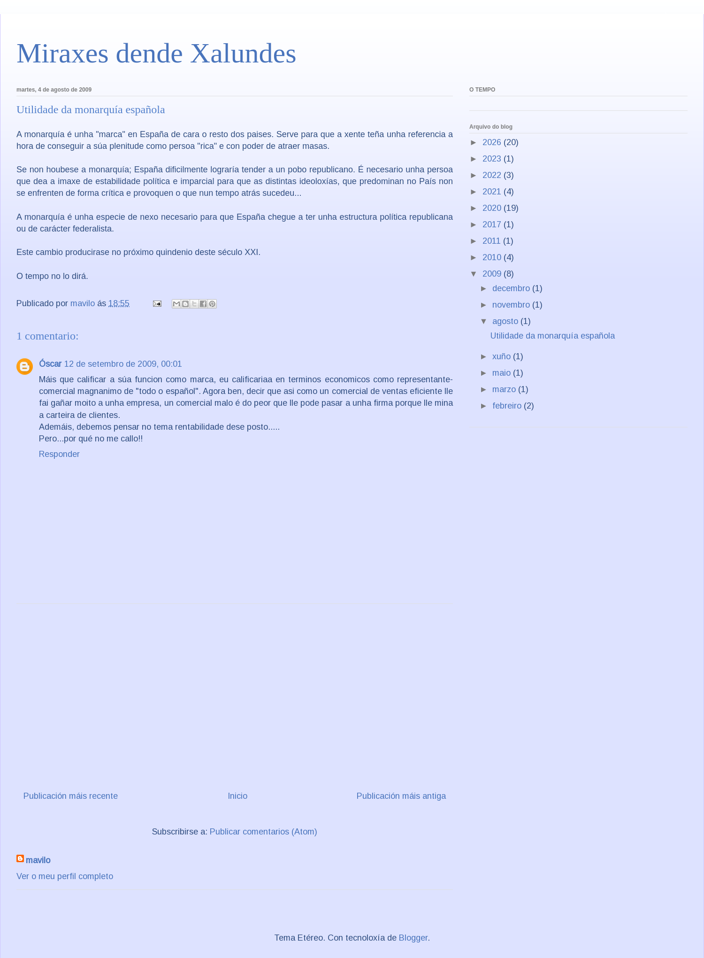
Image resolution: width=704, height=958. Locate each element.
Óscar (50, 364)
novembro (512, 304)
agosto (506, 321)
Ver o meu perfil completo (64, 876)
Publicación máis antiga (401, 796)
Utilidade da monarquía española (552, 335)
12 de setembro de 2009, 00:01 (123, 364)
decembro (512, 288)
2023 (493, 158)
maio (502, 373)
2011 (492, 241)
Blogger (413, 938)
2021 (493, 191)
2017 (493, 224)
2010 (493, 257)
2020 (493, 208)
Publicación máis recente (70, 796)
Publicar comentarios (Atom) (263, 831)
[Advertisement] (234, 693)
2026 (493, 142)
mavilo (38, 860)
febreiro (508, 405)
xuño (502, 356)
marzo (505, 389)
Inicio (237, 796)
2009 (493, 273)
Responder (59, 454)
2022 (493, 175)
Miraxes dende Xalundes (156, 53)
